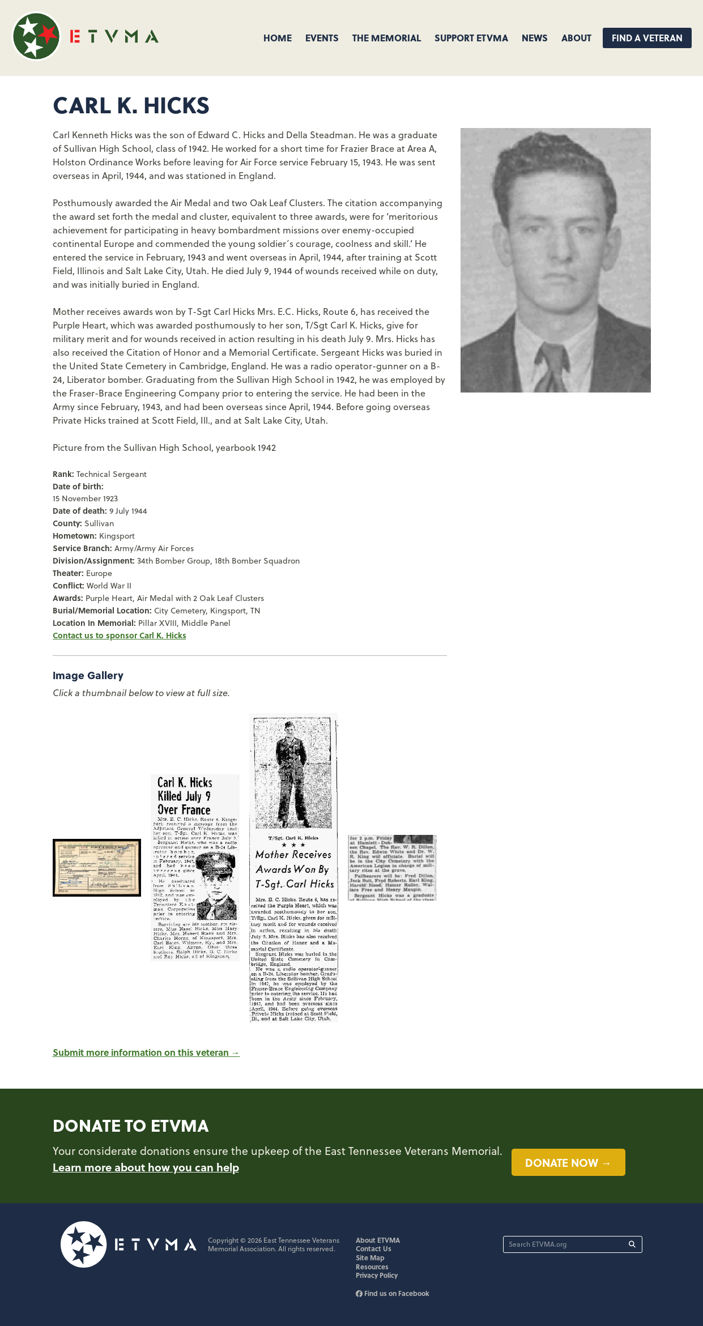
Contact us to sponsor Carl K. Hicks (119, 635)
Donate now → (568, 1162)
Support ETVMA (471, 37)
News (535, 37)
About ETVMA (378, 1240)
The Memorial (386, 37)
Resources (372, 1266)
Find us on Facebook (392, 1293)
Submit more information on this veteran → (146, 1052)
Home (277, 37)
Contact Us (373, 1248)
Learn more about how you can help (146, 1167)
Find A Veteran (647, 37)
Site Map (370, 1257)
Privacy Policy (377, 1275)
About (576, 37)
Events (322, 37)
